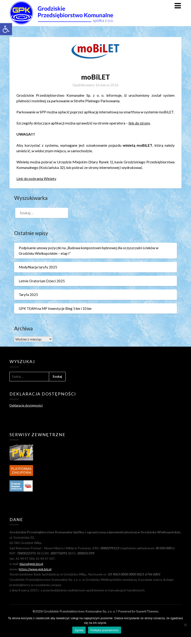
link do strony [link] (139, 123)
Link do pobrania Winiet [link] (35, 178)
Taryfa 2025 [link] (28, 294)
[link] (6, 29)
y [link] (55, 178)
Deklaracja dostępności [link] (26, 405)
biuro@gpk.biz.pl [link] (31, 564)
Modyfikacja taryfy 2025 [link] (38, 267)
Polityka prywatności (104, 630)
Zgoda (79, 630)
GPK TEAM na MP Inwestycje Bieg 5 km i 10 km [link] (55, 308)
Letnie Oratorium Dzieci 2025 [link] (42, 281)
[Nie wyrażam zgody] (185, 624)
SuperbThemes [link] (147, 611)
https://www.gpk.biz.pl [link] (35, 569)
